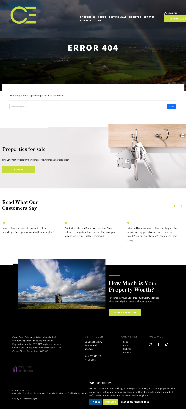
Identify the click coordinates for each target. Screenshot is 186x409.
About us (94, 16)
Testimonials (110, 14)
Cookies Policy (74, 393)
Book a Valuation (125, 312)
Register (127, 14)
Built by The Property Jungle (24, 398)
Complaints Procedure (22, 393)
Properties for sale (80, 16)
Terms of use (39, 393)
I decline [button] (110, 401)
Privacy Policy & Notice (56, 393)
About (125, 345)
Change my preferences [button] (134, 401)
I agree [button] (96, 401)
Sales (124, 341)
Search (171, 106)
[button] (174, 206)
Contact (141, 14)
